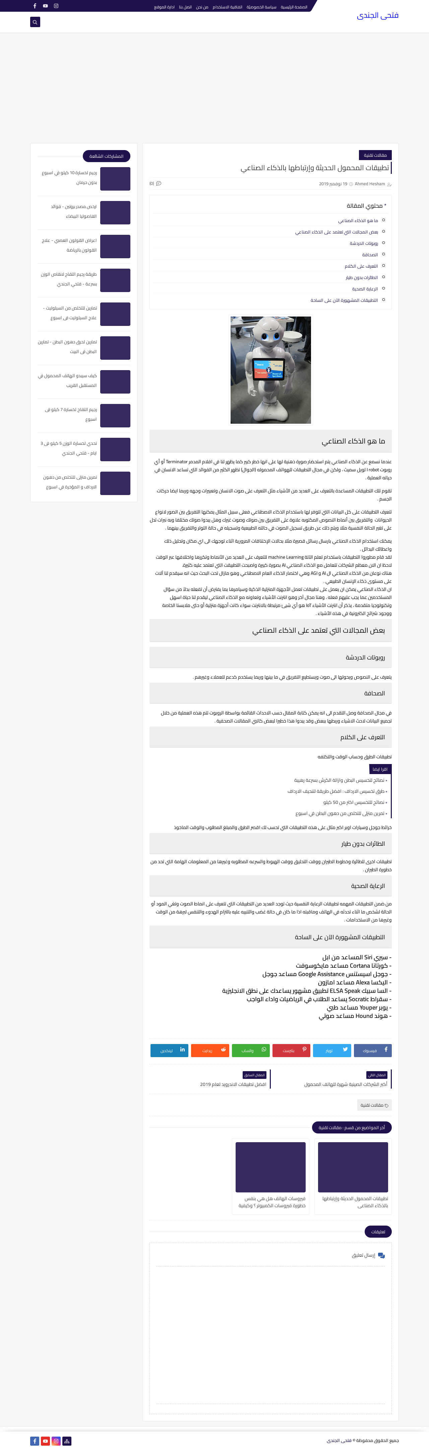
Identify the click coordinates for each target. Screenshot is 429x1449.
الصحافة (370, 255)
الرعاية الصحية (365, 289)
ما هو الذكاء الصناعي (358, 220)
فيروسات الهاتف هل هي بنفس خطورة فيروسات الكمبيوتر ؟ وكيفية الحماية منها (272, 1201)
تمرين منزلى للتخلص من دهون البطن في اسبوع (340, 813)
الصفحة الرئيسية (294, 7)
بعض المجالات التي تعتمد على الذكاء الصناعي (336, 232)
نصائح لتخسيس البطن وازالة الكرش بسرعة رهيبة (339, 780)
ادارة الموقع (164, 7)
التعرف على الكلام (361, 266)
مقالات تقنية (375, 155)
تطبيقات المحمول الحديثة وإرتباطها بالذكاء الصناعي (355, 1201)
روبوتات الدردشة (364, 243)
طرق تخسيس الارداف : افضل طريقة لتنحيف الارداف (336, 791)
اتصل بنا (185, 7)
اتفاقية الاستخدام (227, 7)
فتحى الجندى (378, 15)
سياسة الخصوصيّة (262, 7)
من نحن (202, 7)
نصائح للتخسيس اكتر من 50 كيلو (353, 802)
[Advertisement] (214, 91)
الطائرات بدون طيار (362, 277)
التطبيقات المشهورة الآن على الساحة (344, 300)
